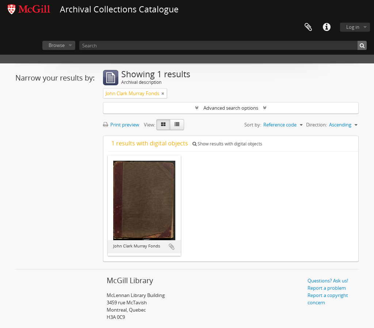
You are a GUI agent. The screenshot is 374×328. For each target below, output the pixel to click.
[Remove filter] (162, 93)
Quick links (326, 27)
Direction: (316, 124)
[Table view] (177, 124)
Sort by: (252, 124)
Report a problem (327, 288)
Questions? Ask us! (328, 280)
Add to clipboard (171, 246)
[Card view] (163, 124)
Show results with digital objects (227, 144)
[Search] (223, 45)
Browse (57, 45)
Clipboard (308, 27)
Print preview (121, 124)
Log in (352, 27)
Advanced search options (230, 108)
